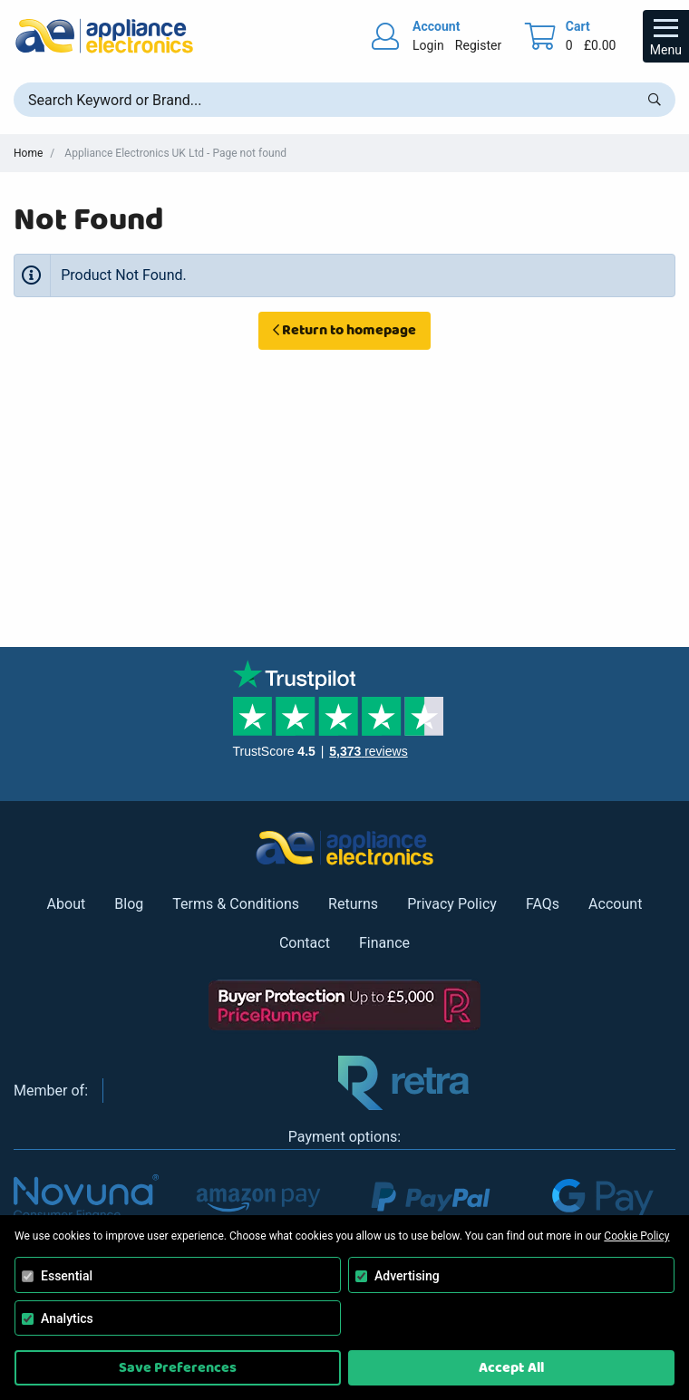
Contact (304, 942)
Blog (128, 903)
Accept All (511, 1367)
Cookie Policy (636, 1236)
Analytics (67, 1318)
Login (428, 45)
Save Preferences (178, 1367)
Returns (353, 903)
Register (478, 45)
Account (615, 903)
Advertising (407, 1276)
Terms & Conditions (235, 903)
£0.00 (600, 45)
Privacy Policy (452, 903)
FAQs (542, 903)
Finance (384, 942)
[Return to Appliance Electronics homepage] (104, 36)
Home (28, 153)
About (66, 903)
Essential (66, 1276)
